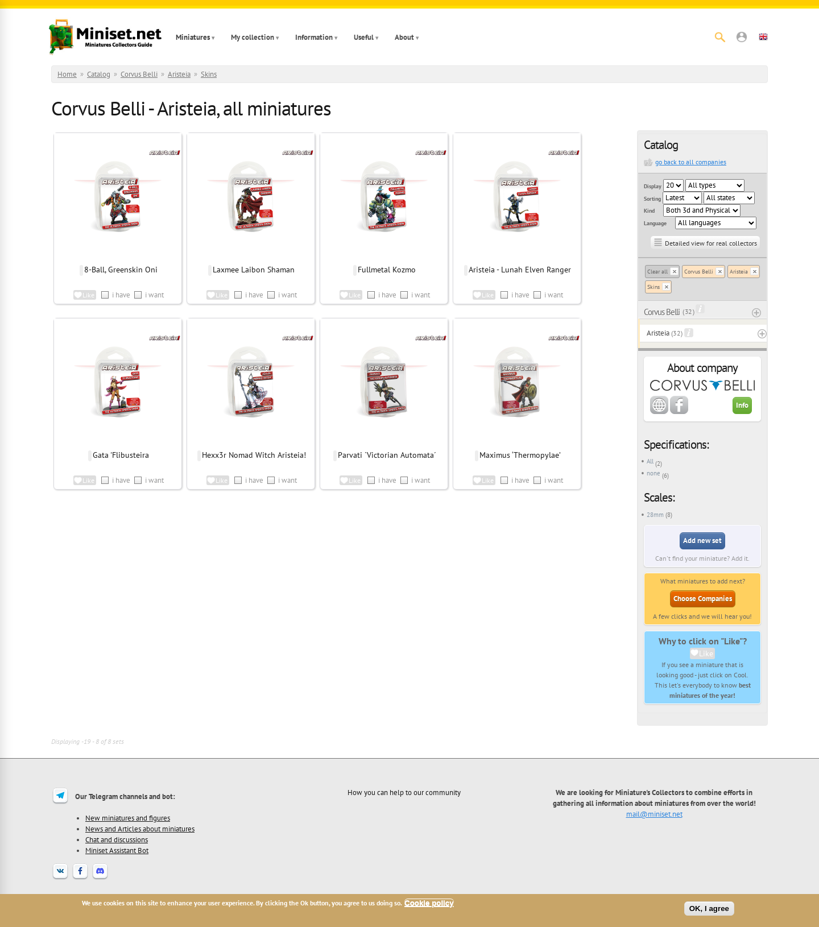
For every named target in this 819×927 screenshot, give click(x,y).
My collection (252, 37)
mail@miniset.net (654, 813)
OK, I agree (709, 908)
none (653, 473)
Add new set (702, 540)
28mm (655, 515)
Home (67, 74)
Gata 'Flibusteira (121, 455)
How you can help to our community (404, 792)
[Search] (720, 37)
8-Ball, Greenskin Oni (121, 269)
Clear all (657, 271)
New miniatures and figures (127, 817)
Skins (209, 74)
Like (706, 653)
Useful (364, 37)
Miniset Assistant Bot (116, 850)
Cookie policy (429, 903)
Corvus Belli (139, 74)
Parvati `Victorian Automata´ (387, 455)
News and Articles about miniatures (140, 828)
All (650, 461)
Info (742, 405)
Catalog (98, 74)
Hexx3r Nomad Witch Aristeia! (254, 455)
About (404, 37)
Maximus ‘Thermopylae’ (520, 455)
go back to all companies (690, 162)
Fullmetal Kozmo (387, 269)
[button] (741, 37)
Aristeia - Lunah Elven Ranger (520, 269)
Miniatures (193, 37)
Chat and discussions (116, 839)
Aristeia (179, 74)
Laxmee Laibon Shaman (254, 269)
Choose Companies (702, 598)
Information (314, 37)
